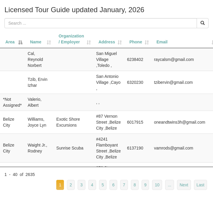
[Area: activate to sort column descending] (12, 39)
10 (157, 184)
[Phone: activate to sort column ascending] (137, 39)
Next (184, 184)
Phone (135, 42)
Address (106, 42)
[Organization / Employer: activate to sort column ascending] (73, 39)
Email (161, 42)
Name (35, 42)
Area (10, 42)
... (169, 184)
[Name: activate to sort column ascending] (39, 39)
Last (200, 184)
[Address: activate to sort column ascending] (108, 39)
